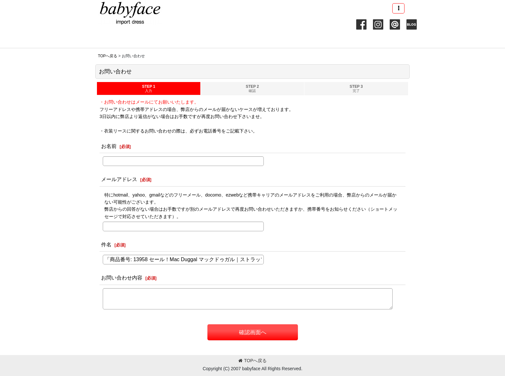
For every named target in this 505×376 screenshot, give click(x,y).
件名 (106, 244)
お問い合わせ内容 (121, 277)
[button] (398, 8)
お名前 (109, 146)
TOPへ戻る (252, 360)
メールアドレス (119, 179)
